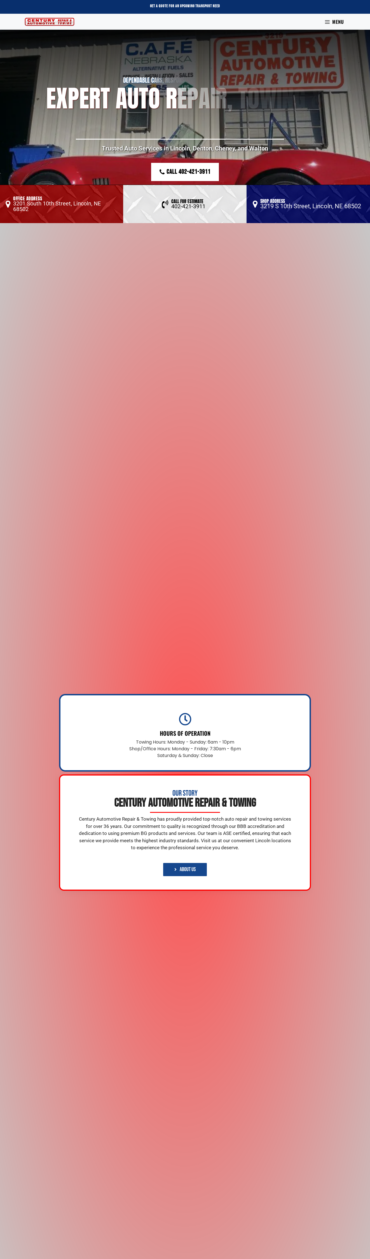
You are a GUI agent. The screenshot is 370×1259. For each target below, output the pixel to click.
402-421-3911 (188, 206)
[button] (61, 204)
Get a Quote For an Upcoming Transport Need (185, 6)
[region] (185, 126)
